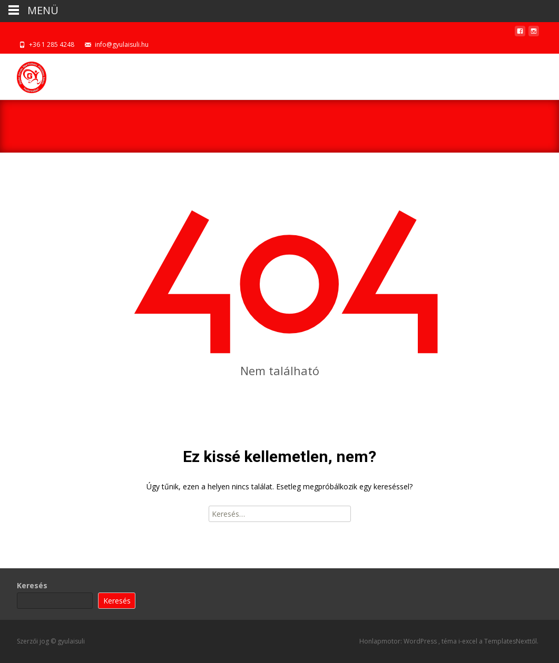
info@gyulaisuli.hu (122, 44)
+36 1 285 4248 (51, 44)
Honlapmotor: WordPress (398, 641)
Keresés (32, 585)
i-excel (468, 641)
